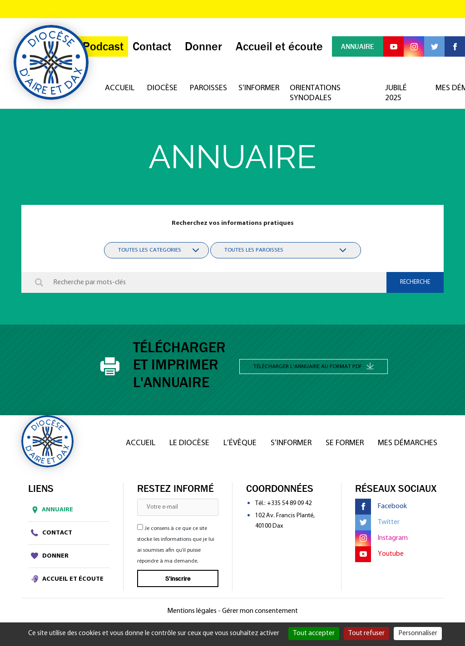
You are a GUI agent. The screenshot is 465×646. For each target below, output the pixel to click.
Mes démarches (407, 443)
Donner (50, 555)
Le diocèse (189, 443)
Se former (345, 443)
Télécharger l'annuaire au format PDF (313, 365)
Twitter (377, 522)
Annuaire (50, 510)
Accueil (117, 88)
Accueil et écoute (67, 579)
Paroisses (205, 88)
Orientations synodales (315, 93)
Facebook (381, 507)
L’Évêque (240, 443)
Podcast (103, 46)
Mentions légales (192, 611)
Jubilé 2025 (396, 93)
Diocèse (159, 88)
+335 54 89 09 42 (289, 503)
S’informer (255, 88)
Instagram (381, 538)
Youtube (379, 554)
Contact (51, 532)
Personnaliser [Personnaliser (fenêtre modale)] (417, 633)
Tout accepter (314, 633)
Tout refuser (366, 633)
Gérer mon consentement (260, 611)
